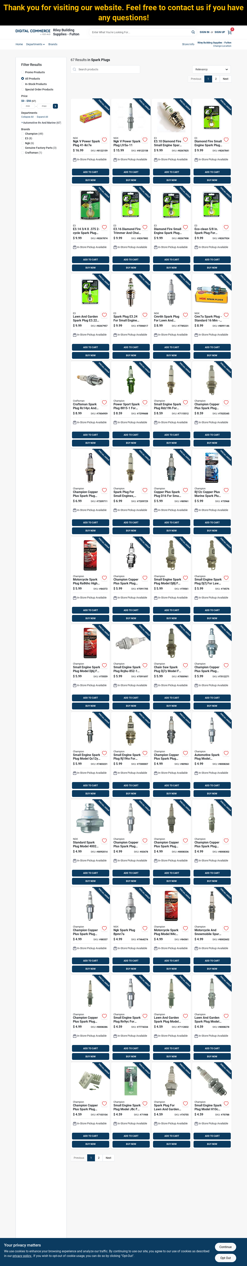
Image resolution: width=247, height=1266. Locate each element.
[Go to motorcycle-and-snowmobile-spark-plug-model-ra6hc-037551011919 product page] (211, 930)
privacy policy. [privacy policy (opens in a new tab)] (22, 1256)
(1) (33, 152)
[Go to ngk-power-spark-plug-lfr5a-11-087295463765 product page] (130, 142)
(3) (41, 147)
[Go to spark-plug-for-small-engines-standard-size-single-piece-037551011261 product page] (130, 492)
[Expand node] (22, 122)
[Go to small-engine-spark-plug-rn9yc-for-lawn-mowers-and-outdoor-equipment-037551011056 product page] (130, 1018)
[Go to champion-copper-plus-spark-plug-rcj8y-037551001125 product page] (211, 667)
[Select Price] (55, 106)
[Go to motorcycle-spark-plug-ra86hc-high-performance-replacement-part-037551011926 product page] (90, 580)
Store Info (188, 44)
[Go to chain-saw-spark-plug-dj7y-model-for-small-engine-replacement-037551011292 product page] (171, 667)
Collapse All (27, 117)
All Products (32, 79)
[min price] (28, 106)
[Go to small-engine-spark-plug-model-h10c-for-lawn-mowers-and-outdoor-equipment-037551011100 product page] (211, 1106)
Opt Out (225, 1258)
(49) (34, 133)
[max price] (44, 106)
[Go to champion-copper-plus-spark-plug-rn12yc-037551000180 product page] (130, 843)
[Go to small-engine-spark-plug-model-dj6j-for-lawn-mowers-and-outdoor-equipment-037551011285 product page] (90, 667)
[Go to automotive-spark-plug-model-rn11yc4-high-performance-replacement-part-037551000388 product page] (211, 755)
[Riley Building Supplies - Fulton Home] (33, 32)
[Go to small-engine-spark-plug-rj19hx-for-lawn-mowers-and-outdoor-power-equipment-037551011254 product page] (130, 755)
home (19, 44)
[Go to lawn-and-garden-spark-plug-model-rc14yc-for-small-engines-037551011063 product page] (171, 1018)
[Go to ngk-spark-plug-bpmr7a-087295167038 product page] (130, 930)
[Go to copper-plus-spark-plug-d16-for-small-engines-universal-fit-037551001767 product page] (171, 492)
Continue (225, 1247)
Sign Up (220, 32)
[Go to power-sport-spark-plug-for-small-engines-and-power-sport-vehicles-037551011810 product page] (130, 404)
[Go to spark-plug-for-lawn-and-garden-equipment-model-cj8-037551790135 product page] (171, 1106)
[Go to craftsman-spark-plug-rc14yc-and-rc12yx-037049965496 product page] (90, 404)
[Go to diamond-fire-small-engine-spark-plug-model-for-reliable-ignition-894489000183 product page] (171, 229)
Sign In (204, 32)
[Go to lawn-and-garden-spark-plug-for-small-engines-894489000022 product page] (90, 317)
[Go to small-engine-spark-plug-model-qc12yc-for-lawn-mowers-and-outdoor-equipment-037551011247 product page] (90, 755)
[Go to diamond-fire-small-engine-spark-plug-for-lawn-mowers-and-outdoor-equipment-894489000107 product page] (171, 142)
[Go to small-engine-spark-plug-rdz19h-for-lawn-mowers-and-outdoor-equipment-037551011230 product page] (171, 404)
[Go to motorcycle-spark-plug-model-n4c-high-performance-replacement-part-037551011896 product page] (171, 930)
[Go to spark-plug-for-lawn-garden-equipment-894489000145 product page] (90, 229)
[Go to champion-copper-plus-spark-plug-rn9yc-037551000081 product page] (90, 930)
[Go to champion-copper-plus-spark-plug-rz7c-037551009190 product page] (90, 492)
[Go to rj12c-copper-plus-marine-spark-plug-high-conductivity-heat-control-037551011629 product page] (211, 492)
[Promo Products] (22, 72)
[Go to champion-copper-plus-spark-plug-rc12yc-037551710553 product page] (90, 1106)
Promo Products (35, 72)
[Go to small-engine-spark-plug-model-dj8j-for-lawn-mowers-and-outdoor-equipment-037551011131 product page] (171, 580)
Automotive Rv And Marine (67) (42, 122)
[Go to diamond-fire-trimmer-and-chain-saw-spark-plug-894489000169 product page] (130, 229)
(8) (28, 138)
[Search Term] (143, 32)
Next (225, 78)
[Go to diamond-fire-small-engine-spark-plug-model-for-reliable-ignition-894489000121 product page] (211, 142)
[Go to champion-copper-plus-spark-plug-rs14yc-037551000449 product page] (211, 843)
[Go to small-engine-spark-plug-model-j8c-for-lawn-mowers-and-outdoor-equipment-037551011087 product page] (130, 1106)
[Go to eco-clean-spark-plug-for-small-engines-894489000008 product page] (211, 229)
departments (34, 44)
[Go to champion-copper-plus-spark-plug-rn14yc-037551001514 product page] (171, 843)
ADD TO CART (90, 172)
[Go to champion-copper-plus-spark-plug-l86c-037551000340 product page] (171, 755)
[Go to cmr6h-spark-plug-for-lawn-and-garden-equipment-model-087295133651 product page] (171, 317)
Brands (52, 44)
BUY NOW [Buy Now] (90, 180)
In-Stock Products (36, 84)
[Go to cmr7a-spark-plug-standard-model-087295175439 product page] (211, 317)
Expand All (42, 117)
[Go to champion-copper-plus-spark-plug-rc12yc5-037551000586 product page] (90, 1018)
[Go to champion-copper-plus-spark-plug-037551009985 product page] (211, 404)
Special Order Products (39, 89)
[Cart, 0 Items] (230, 32)
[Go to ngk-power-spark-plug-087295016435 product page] (90, 142)
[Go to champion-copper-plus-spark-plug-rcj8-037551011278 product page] (130, 580)
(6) (29, 143)
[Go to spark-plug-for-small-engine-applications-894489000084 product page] (130, 317)
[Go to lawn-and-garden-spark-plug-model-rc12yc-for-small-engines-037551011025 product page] (211, 1018)
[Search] (193, 32)
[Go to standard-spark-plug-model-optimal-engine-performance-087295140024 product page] (90, 843)
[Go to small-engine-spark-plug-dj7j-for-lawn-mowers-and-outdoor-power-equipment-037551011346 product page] (211, 580)
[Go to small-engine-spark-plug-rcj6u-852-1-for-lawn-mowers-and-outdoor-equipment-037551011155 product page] (130, 667)
